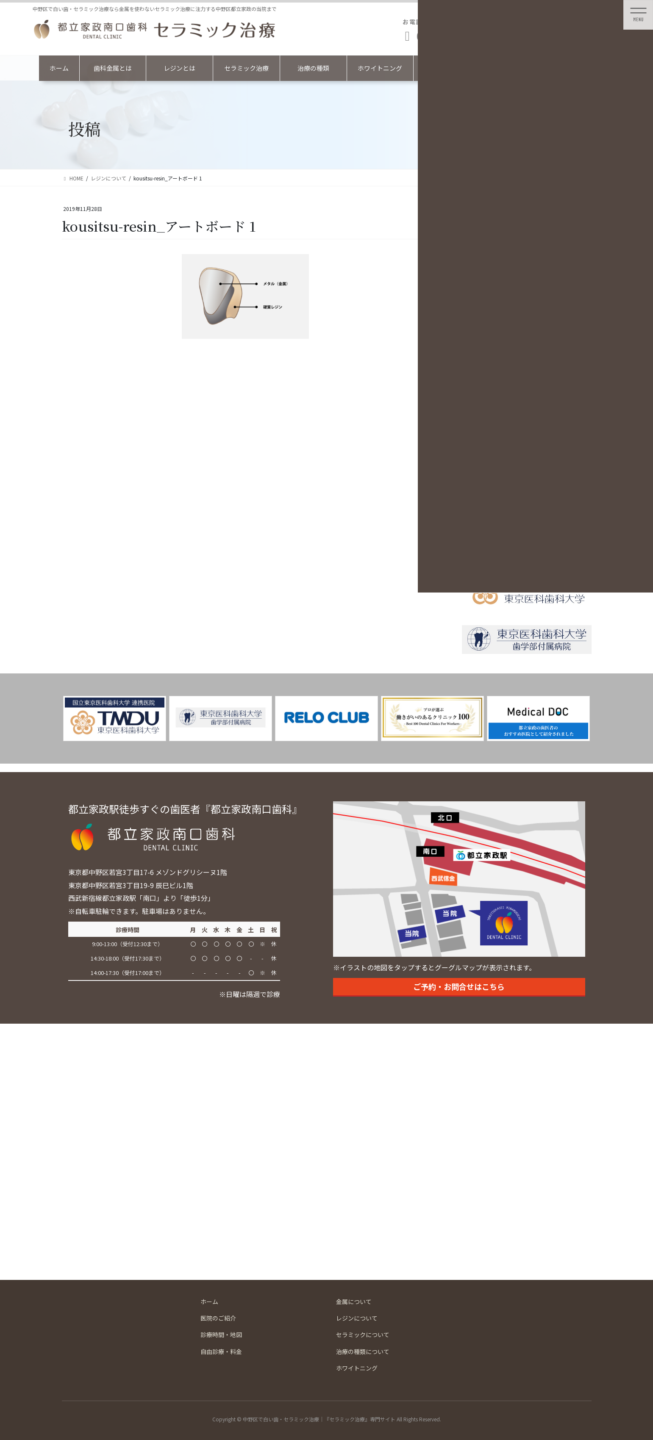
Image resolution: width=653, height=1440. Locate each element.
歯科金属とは (113, 68)
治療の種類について (362, 1351)
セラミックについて (362, 1334)
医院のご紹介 (218, 1318)
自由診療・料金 (221, 1351)
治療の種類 (313, 68)
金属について (354, 1301)
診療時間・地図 (221, 1334)
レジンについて (357, 1318)
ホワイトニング (380, 68)
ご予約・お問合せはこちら (459, 986)
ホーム (59, 68)
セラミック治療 (246, 68)
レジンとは (179, 68)
